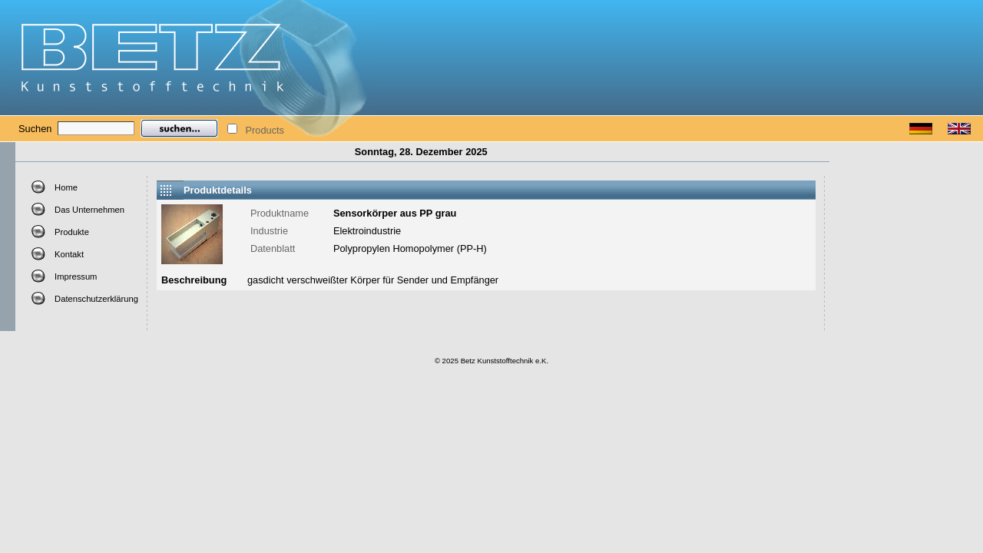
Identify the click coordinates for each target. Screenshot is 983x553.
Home (66, 187)
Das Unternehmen (89, 209)
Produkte (72, 232)
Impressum (76, 276)
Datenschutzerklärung (96, 298)
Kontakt (69, 254)
